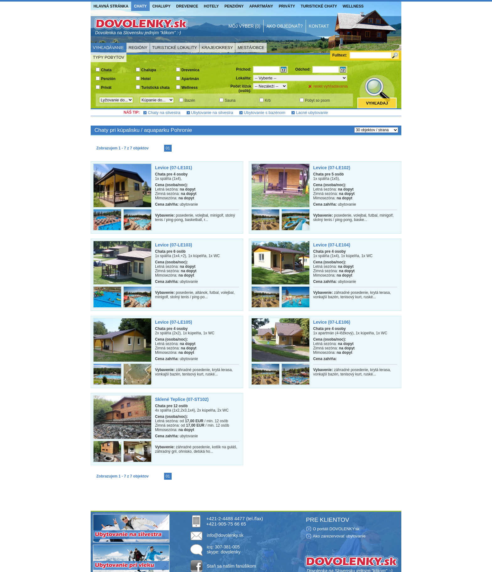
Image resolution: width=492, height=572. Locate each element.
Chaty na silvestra (164, 112)
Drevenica (190, 70)
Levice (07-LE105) (173, 322)
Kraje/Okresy (217, 47)
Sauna (230, 100)
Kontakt (319, 26)
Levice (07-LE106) (331, 322)
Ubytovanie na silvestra (212, 112)
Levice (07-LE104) (331, 244)
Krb (268, 100)
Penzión (108, 79)
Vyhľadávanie (108, 47)
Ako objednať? (284, 26)
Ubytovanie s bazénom (264, 112)
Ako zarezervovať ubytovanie (339, 536)
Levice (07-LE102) (331, 167)
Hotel (146, 79)
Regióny (138, 47)
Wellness (353, 6)
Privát (106, 87)
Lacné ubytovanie (312, 112)
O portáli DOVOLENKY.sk (336, 528)
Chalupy (161, 6)
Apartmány (261, 6)
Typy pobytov (108, 57)
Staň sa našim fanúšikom (231, 566)
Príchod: (243, 69)
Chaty (140, 6)
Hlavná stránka (111, 6)
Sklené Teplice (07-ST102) (182, 399)
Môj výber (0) (244, 26)
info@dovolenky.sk (225, 535)
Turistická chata (155, 87)
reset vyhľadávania (330, 86)
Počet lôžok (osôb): (240, 88)
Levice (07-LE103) (173, 244)
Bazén (189, 100)
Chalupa (148, 70)
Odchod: (303, 69)
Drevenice (187, 6)
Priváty (287, 6)
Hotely (211, 6)
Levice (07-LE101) (173, 167)
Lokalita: (243, 78)
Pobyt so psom (317, 100)
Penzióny (233, 6)
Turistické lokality (174, 47)
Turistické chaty (319, 6)
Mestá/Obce (251, 47)
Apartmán (190, 79)
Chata (106, 70)
